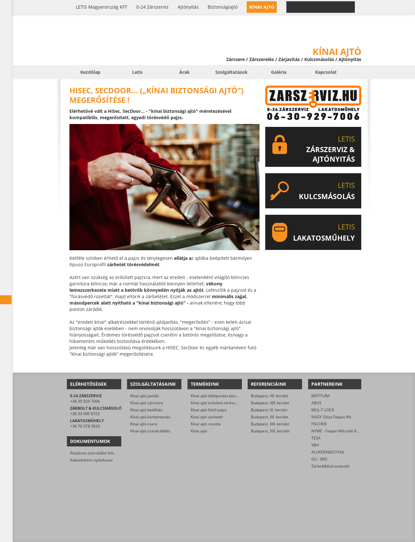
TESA (316, 438)
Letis (137, 72)
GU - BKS (319, 459)
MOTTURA (320, 396)
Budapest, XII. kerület (269, 417)
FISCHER (318, 424)
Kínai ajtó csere (143, 424)
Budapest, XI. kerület (269, 410)
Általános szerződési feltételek (97, 453)
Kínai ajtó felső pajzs (209, 410)
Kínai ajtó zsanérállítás (150, 431)
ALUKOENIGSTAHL (328, 452)
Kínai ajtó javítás (144, 396)
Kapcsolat (326, 72)
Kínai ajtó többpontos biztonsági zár (222, 396)
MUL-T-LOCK (322, 410)
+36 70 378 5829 (85, 426)
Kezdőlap (90, 72)
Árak (184, 72)
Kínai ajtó (199, 431)
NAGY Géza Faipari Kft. (331, 417)
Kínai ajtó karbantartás (150, 417)
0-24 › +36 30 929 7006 (324, 7)
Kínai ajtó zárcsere (146, 403)
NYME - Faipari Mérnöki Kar (335, 431)
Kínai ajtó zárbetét (207, 417)
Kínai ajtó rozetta (206, 424)
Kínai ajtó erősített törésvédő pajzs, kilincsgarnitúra (236, 403)
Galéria (278, 72)
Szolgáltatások (231, 72)
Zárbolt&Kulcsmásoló (330, 466)
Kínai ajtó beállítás (146, 410)
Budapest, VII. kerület (269, 396)
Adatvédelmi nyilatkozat (91, 460)
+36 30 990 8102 (85, 413)
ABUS (316, 403)
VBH (315, 445)
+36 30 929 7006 (85, 401)
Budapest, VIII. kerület (270, 403)
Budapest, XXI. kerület (270, 431)
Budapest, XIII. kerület (270, 424)
